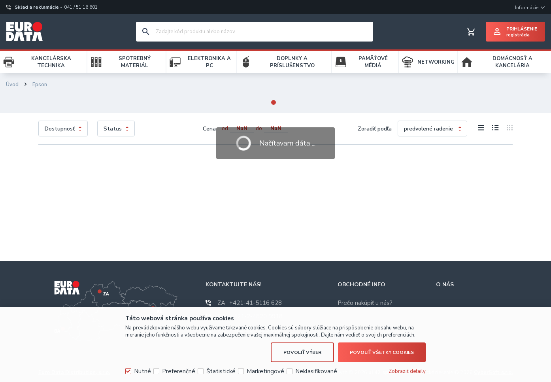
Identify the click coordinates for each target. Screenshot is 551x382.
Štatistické (221, 371)
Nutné (142, 371)
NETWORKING (436, 62)
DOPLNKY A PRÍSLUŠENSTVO (292, 62)
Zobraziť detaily (407, 371)
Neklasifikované (316, 371)
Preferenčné (178, 371)
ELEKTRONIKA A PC (209, 62)
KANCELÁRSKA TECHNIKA (51, 62)
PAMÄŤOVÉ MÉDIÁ (373, 62)
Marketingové (265, 371)
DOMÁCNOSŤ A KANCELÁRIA (512, 62)
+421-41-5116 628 (249, 303)
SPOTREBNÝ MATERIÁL (135, 62)
